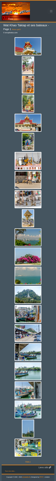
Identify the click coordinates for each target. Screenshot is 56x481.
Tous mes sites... (10, 471)
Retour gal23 (16, 29)
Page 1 (28, 462)
